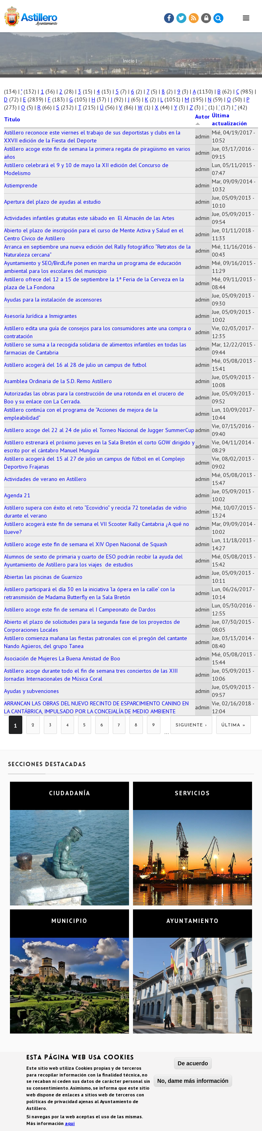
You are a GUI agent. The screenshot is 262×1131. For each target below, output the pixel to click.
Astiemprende (20, 185)
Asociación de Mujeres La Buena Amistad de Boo (62, 658)
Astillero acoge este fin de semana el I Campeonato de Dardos (80, 609)
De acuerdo (193, 1065)
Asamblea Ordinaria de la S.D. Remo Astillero (58, 381)
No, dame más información (193, 1083)
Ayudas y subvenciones (31, 691)
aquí (70, 1125)
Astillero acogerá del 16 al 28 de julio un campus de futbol (75, 364)
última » (233, 725)
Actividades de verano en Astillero (45, 479)
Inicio (129, 61)
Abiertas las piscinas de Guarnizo (43, 576)
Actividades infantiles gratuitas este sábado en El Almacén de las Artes (89, 218)
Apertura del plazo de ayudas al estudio (52, 201)
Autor (202, 119)
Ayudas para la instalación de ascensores (53, 299)
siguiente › (191, 725)
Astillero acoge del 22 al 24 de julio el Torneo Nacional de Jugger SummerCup (99, 430)
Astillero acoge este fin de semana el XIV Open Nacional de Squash (85, 544)
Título (12, 119)
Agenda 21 (17, 495)
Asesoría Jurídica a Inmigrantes (40, 315)
